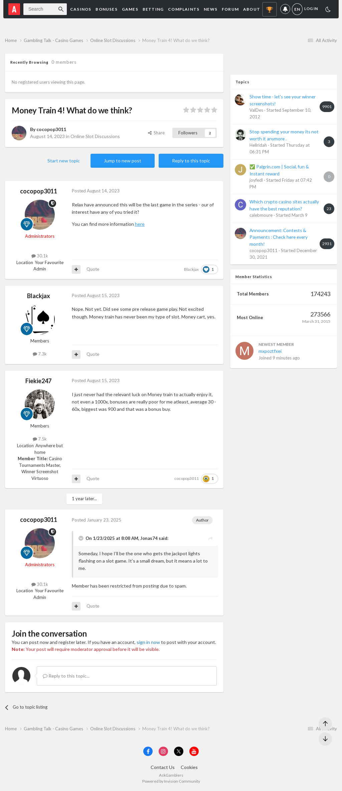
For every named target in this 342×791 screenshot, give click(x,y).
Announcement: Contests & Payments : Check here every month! (278, 237)
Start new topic (63, 160)
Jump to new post (122, 160)
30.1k (39, 255)
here (140, 224)
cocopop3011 (51, 129)
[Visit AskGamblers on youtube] (194, 751)
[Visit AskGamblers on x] (178, 751)
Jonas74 (149, 538)
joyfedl (256, 180)
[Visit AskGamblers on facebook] (148, 751)
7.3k (40, 353)
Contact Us (163, 767)
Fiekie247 (38, 380)
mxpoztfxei (270, 351)
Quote (93, 269)
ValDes (256, 110)
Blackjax (191, 269)
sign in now (148, 642)
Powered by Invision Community (171, 781)
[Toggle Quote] (81, 538)
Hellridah (258, 145)
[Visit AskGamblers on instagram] (163, 751)
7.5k (40, 439)
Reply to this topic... (66, 676)
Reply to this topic (191, 160)
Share (156, 132)
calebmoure (261, 215)
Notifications (285, 9)
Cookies (189, 767)
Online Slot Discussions (95, 136)
